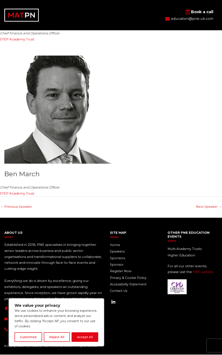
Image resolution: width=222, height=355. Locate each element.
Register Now (121, 272)
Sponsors (117, 259)
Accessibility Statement (129, 285)
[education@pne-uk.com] (6, 319)
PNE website (203, 272)
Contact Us (119, 292)
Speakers (117, 252)
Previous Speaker (16, 207)
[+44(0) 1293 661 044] (6, 329)
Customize (28, 337)
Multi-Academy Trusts (186, 249)
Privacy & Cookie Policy (129, 279)
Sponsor (117, 265)
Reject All (56, 337)
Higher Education (182, 256)
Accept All (85, 337)
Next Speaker (208, 207)
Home (115, 245)
